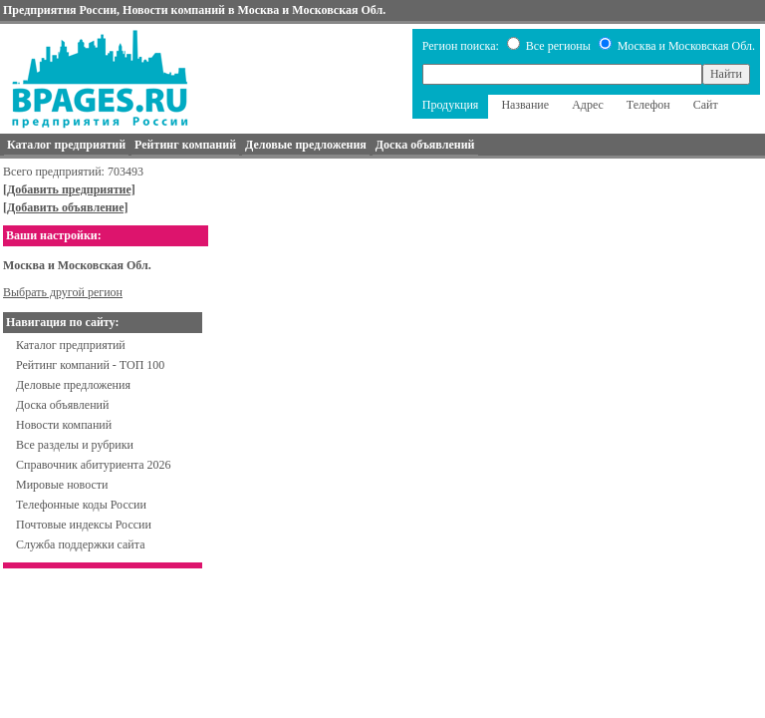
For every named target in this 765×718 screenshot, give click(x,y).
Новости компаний (64, 425)
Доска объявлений (62, 405)
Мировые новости (62, 485)
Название (525, 105)
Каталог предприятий (71, 345)
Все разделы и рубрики (74, 445)
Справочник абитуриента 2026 (93, 465)
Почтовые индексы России (83, 525)
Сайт (705, 105)
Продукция (450, 105)
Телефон (648, 105)
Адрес (588, 105)
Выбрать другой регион (63, 292)
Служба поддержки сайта (80, 544)
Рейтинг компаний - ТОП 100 (90, 365)
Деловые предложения (73, 385)
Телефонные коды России (81, 505)
